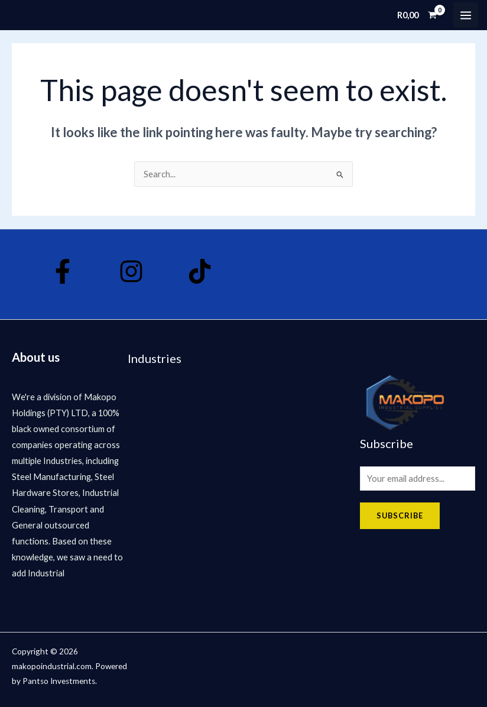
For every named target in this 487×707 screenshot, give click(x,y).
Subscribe (399, 515)
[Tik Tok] (197, 271)
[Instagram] (130, 271)
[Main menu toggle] (465, 14)
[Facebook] (63, 271)
